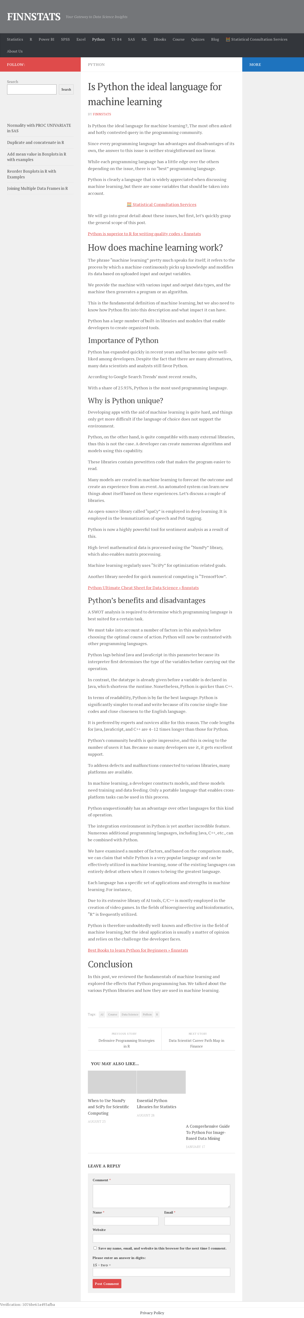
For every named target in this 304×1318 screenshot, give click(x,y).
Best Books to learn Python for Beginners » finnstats (138, 949)
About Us (15, 51)
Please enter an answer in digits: (119, 1257)
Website (99, 1229)
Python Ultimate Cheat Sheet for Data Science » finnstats (143, 587)
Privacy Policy (152, 1312)
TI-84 (116, 39)
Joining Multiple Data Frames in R (37, 188)
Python (98, 39)
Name (98, 1211)
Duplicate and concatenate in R (35, 142)
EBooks (160, 39)
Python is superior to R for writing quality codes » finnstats (144, 233)
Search (12, 81)
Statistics (15, 39)
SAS (131, 39)
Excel (81, 39)
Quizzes (197, 39)
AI (102, 1013)
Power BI (46, 39)
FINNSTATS (34, 16)
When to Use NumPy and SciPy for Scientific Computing (108, 1105)
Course (179, 39)
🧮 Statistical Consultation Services (256, 39)
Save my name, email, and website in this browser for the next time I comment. (162, 1247)
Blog (215, 39)
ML (144, 39)
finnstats (102, 114)
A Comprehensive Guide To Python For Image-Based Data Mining (208, 1131)
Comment (102, 1179)
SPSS (65, 39)
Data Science (130, 1013)
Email (169, 1211)
